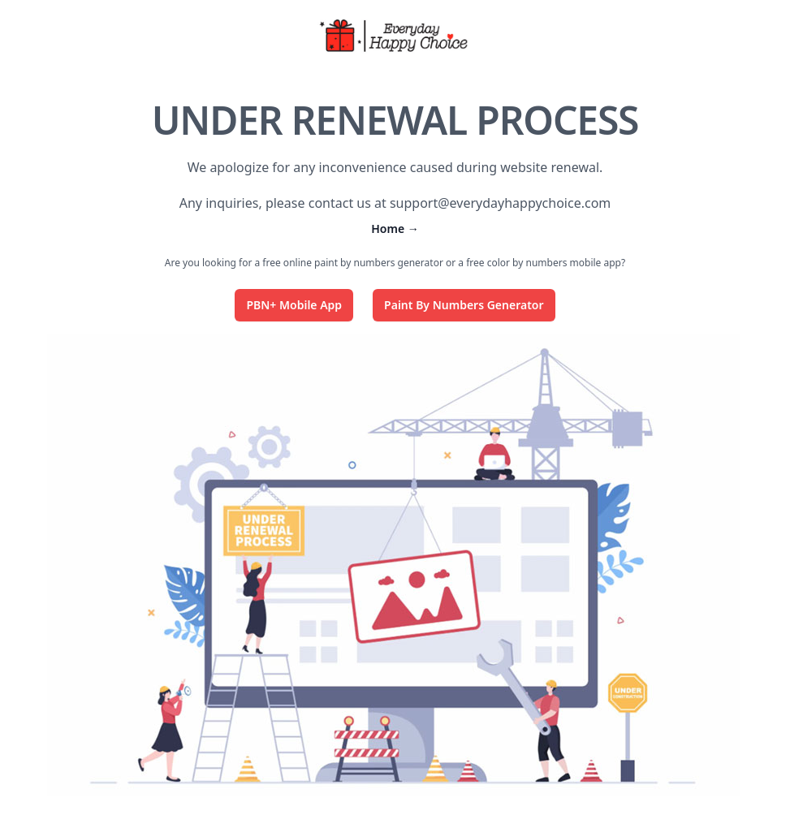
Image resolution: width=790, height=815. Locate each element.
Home (395, 228)
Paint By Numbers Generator (463, 305)
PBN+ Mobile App (294, 305)
